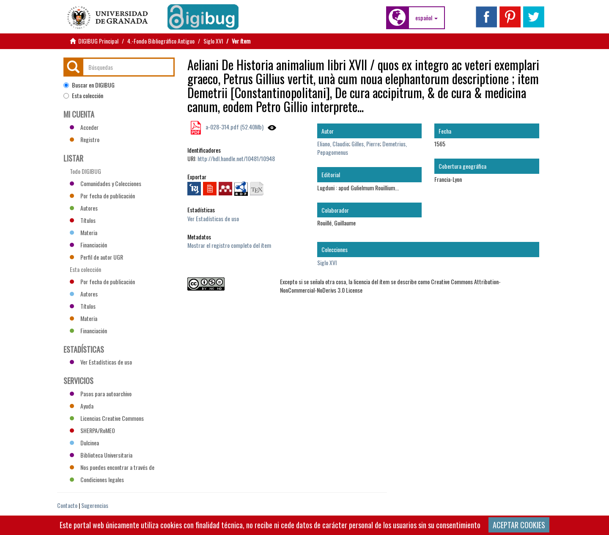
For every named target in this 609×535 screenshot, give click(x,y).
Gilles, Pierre (365, 143)
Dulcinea (84, 442)
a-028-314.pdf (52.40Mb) (233, 126)
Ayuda (81, 405)
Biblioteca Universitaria (101, 454)
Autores (84, 207)
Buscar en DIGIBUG (89, 85)
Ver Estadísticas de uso (213, 218)
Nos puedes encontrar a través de (112, 467)
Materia (83, 232)
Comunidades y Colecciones (105, 183)
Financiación (88, 244)
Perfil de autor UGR (96, 256)
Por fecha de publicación (102, 195)
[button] (426, 17)
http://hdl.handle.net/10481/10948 (236, 158)
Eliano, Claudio (333, 143)
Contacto (67, 505)
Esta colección (83, 95)
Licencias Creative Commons (107, 418)
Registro (84, 139)
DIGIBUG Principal (98, 40)
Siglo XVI (213, 40)
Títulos (83, 220)
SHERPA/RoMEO (92, 430)
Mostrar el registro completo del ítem (229, 245)
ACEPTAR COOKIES (519, 524)
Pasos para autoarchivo (101, 393)
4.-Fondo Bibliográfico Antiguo (161, 40)
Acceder (84, 127)
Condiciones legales (97, 479)
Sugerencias (94, 505)
